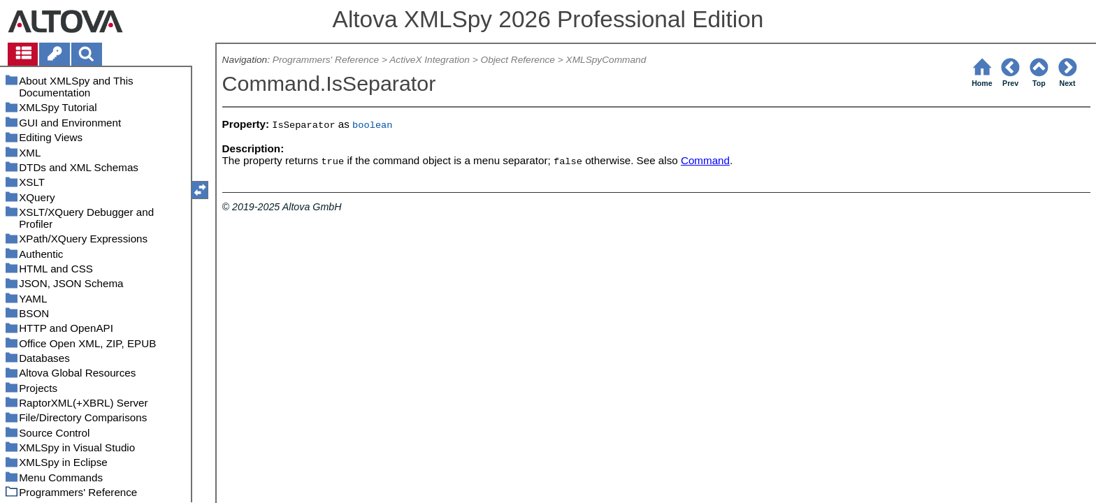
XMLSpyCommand (606, 59)
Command (705, 160)
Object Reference (518, 59)
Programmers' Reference (326, 59)
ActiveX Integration (429, 59)
